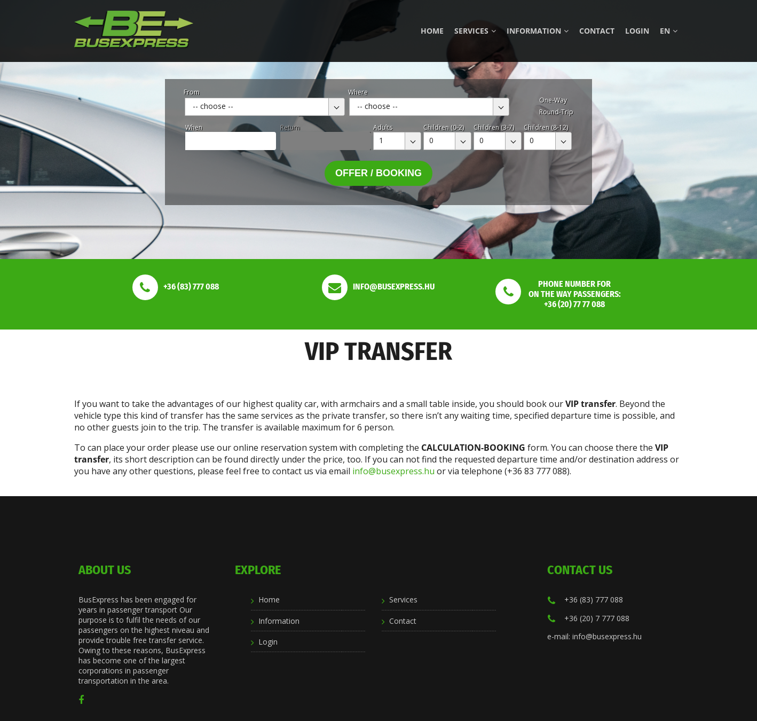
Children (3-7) (494, 127)
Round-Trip (556, 111)
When (193, 127)
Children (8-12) (546, 127)
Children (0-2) (443, 127)
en (668, 31)
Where (358, 92)
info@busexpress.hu (393, 471)
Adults (382, 127)
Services (475, 31)
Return (290, 127)
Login (637, 31)
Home (432, 31)
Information (538, 31)
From (192, 92)
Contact (596, 31)
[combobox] (265, 107)
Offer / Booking (378, 173)
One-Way (553, 100)
